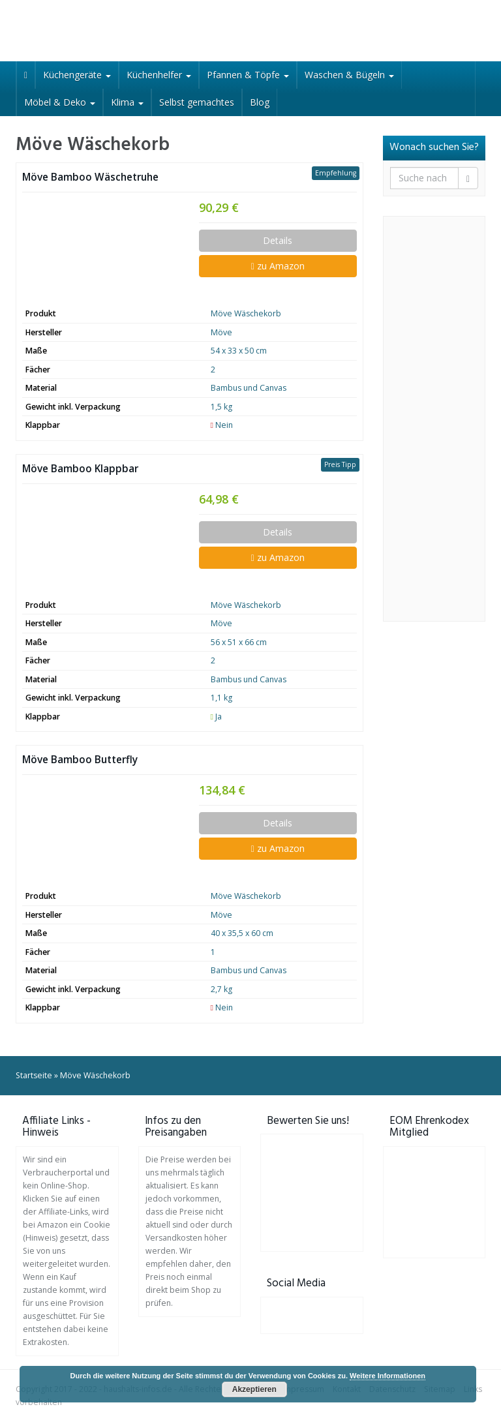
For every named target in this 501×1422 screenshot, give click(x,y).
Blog (259, 102)
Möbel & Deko (59, 102)
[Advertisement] (434, 418)
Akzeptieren (254, 1389)
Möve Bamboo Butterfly (80, 759)
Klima (127, 102)
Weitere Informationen (387, 1376)
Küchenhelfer (159, 74)
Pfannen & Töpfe (248, 74)
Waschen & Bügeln (349, 74)
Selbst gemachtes (196, 102)
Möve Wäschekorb (246, 313)
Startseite (34, 1075)
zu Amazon (278, 266)
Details (277, 240)
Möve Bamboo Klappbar (80, 469)
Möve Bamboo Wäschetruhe (90, 177)
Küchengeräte (77, 74)
